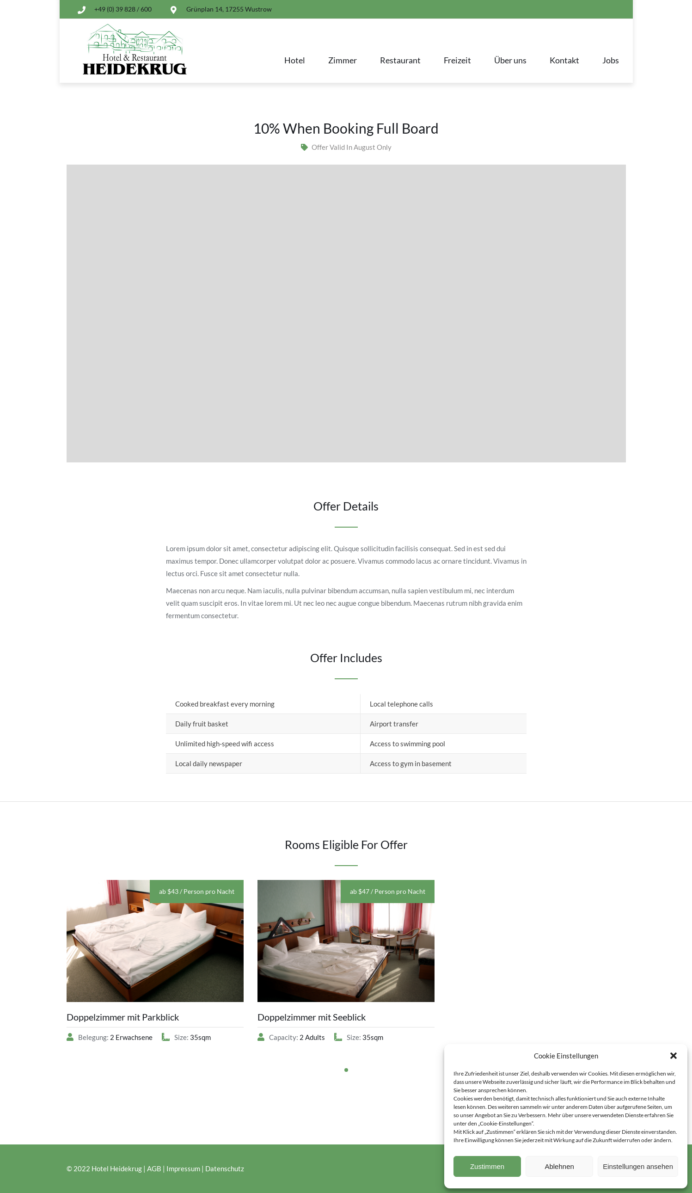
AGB (154, 1168)
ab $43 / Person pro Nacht (196, 891)
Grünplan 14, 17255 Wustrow (229, 9)
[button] (673, 1055)
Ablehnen (559, 1166)
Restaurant (400, 60)
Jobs (610, 60)
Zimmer (342, 60)
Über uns (510, 60)
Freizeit (457, 60)
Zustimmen (487, 1166)
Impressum (183, 1168)
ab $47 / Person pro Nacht (387, 891)
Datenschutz (224, 1168)
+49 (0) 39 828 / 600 (123, 9)
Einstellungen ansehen (638, 1166)
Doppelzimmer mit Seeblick (311, 1016)
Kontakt (564, 60)
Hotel (294, 60)
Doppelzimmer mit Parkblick (123, 1016)
